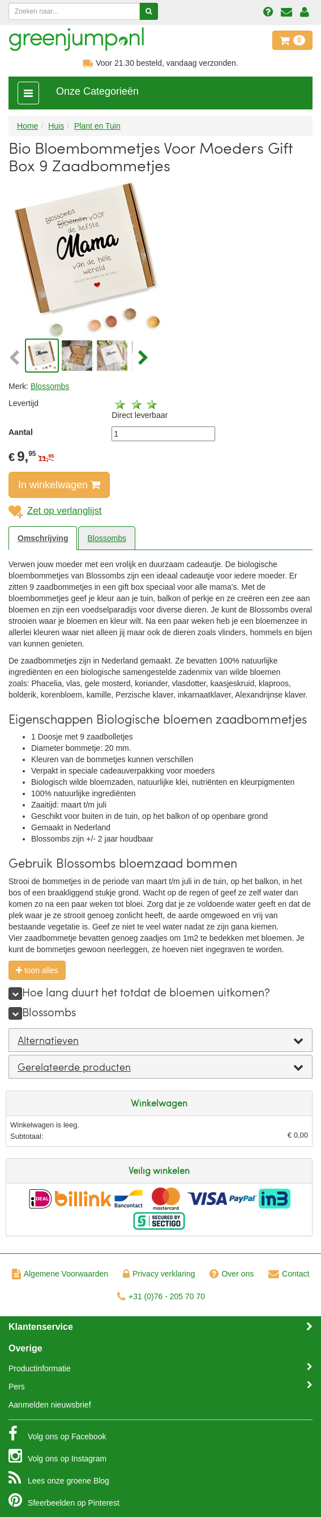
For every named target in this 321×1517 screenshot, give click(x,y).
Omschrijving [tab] (43, 538)
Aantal (20, 432)
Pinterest (63, 1500)
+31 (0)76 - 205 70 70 (161, 1296)
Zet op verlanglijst (55, 510)
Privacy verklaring (159, 1273)
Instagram (57, 1456)
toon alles (37, 970)
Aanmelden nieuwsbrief (49, 1404)
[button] (15, 358)
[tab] (160, 1040)
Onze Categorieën (97, 91)
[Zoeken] (148, 11)
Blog (58, 1478)
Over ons (231, 1273)
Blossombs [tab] (106, 538)
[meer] (15, 993)
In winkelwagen (59, 485)
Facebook (57, 1434)
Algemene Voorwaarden (60, 1273)
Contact (288, 1273)
